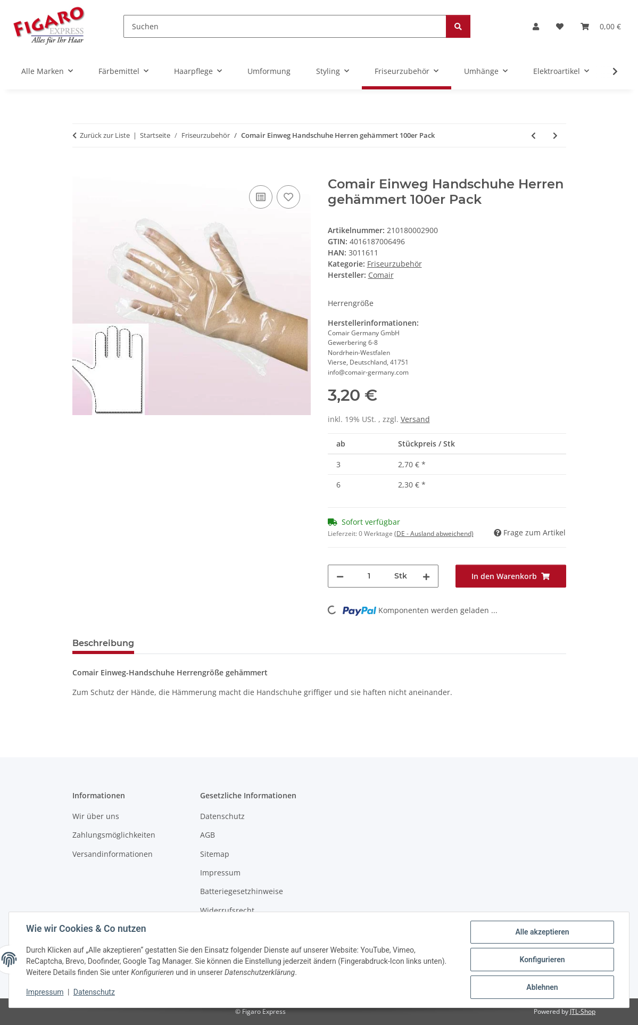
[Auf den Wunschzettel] (288, 197)
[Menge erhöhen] (426, 576)
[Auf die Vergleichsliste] (260, 197)
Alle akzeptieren (542, 932)
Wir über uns (95, 816)
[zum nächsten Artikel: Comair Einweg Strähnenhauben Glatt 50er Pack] (555, 135)
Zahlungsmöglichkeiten (113, 835)
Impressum (44, 992)
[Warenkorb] (600, 26)
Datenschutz (94, 992)
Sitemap (214, 854)
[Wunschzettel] (560, 26)
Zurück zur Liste (105, 135)
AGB (207, 835)
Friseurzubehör (394, 264)
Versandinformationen (112, 854)
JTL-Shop (582, 1011)
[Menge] (369, 576)
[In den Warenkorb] (80, 171)
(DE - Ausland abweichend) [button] (434, 533)
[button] (536, 26)
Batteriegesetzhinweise (241, 891)
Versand (415, 419)
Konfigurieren (542, 959)
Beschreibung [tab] (103, 643)
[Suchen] (284, 26)
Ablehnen (542, 987)
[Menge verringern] (340, 576)
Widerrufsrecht (227, 910)
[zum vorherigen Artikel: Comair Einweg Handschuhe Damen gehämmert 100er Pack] (533, 135)
